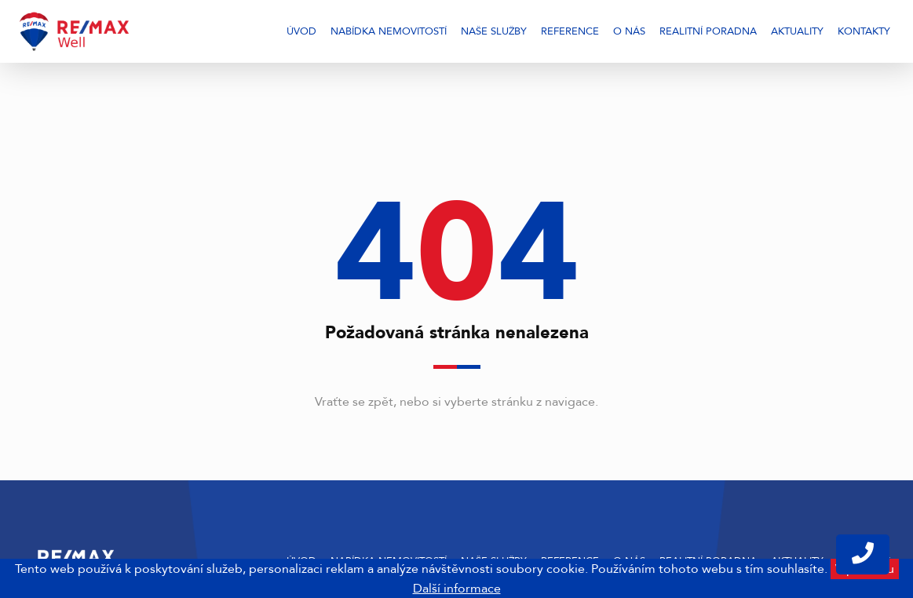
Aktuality (797, 31)
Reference (570, 31)
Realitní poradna (708, 31)
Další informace (457, 588)
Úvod (301, 31)
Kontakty (864, 31)
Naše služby (494, 31)
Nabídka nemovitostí (389, 31)
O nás (629, 31)
